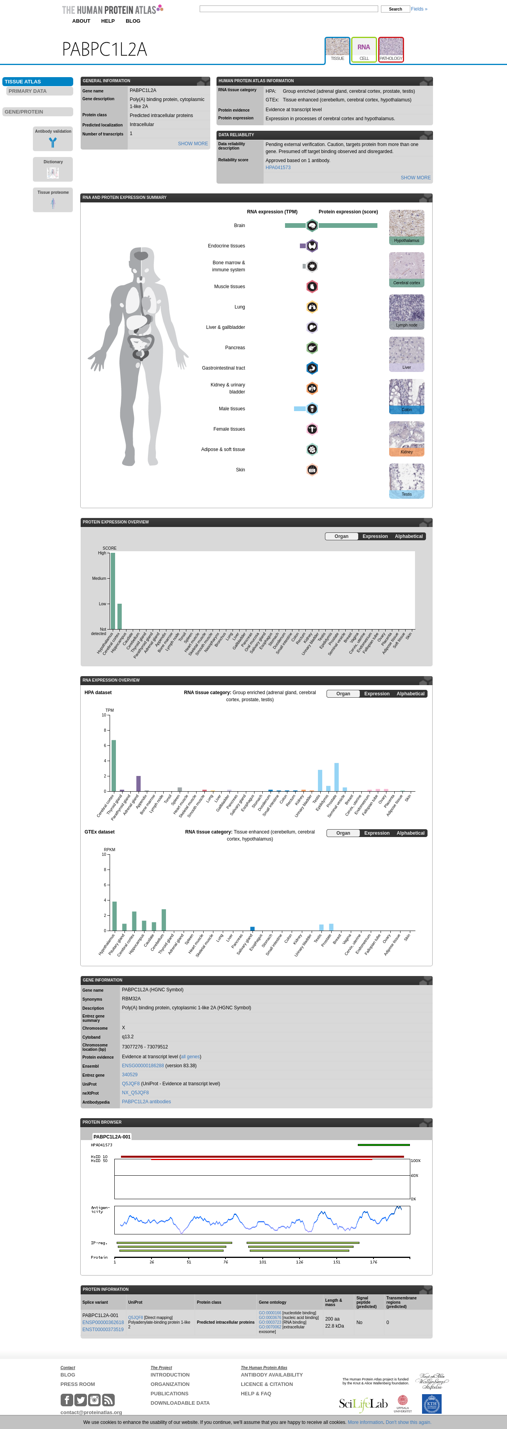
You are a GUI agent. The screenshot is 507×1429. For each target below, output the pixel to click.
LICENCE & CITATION (267, 1384)
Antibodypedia (96, 1102)
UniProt (90, 1084)
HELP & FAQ (256, 1394)
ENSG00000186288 (143, 1065)
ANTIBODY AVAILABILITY (272, 1375)
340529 (130, 1074)
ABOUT (81, 21)
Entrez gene (94, 1075)
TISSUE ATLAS (23, 82)
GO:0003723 (270, 1322)
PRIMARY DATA (28, 91)
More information (365, 1422)
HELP (108, 21)
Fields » (419, 9)
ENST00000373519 (103, 1329)
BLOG (133, 21)
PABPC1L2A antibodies (146, 1101)
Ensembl (91, 1066)
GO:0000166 (270, 1313)
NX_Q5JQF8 (135, 1092)
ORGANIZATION (170, 1384)
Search (395, 9)
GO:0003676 (270, 1317)
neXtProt (91, 1093)
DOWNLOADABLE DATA (180, 1403)
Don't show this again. (408, 1422)
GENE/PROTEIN (24, 112)
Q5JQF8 (131, 1083)
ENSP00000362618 (103, 1322)
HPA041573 (278, 167)
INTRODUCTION (170, 1375)
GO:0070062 (270, 1327)
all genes (190, 1056)
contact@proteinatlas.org (91, 1412)
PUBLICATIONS (170, 1394)
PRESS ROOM (78, 1384)
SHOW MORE (193, 143)
